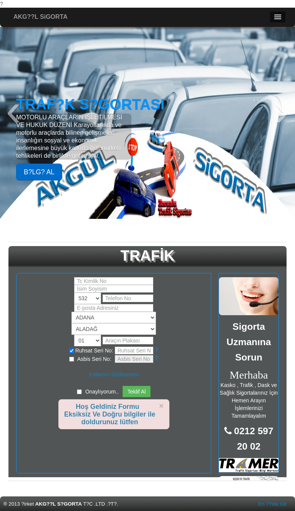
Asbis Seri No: (90, 359)
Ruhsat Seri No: (91, 350)
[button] (157, 350)
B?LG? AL (39, 172)
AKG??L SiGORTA (40, 16)
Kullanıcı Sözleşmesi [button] (114, 374)
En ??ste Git (272, 504)
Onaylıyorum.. (102, 392)
